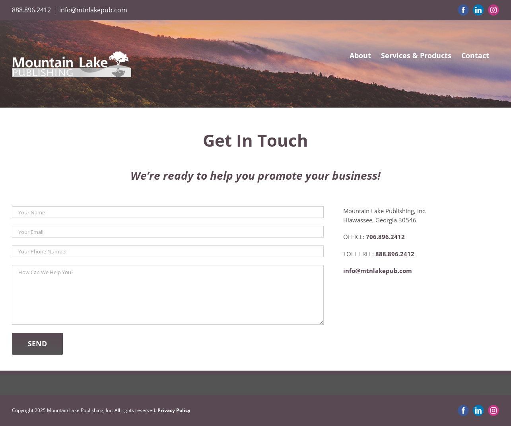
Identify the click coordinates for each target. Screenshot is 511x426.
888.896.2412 (31, 10)
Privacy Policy (173, 410)
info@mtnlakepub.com (93, 10)
